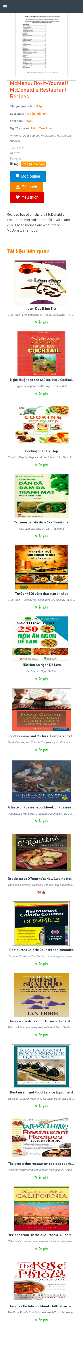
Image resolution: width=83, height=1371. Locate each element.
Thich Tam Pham (42, 128)
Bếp (39, 106)
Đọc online (28, 176)
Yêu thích (27, 197)
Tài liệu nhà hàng (33, 164)
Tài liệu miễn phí (36, 113)
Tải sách (26, 187)
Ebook (29, 121)
